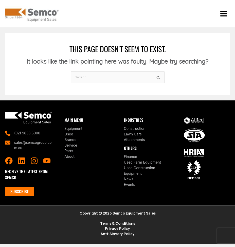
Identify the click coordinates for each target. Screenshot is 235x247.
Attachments (134, 141)
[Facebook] (9, 163)
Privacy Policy (117, 231)
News (128, 181)
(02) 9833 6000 (27, 135)
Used (68, 136)
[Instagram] (34, 163)
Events (129, 186)
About (69, 158)
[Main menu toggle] (223, 14)
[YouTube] (47, 163)
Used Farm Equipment (142, 164)
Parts (68, 153)
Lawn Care (133, 136)
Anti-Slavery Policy (118, 236)
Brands (70, 141)
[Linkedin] (21, 163)
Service (70, 147)
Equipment (73, 130)
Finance (130, 158)
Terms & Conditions (117, 226)
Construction (135, 130)
